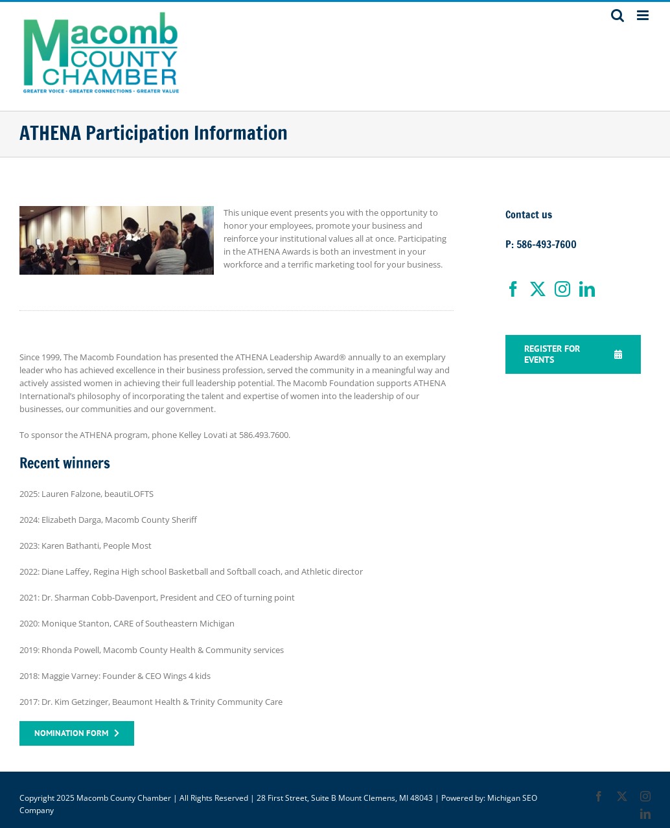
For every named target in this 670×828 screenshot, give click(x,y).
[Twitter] (538, 289)
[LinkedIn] (587, 289)
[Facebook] (513, 289)
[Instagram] (562, 289)
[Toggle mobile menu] (644, 15)
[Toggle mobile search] (617, 15)
